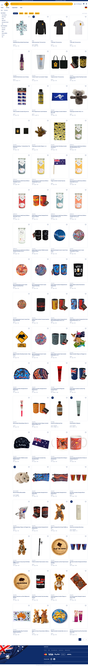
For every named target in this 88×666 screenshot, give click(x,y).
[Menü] (2, 5)
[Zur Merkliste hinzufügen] (29, 17)
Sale (21, 7)
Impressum (61, 650)
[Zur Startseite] (6, 6)
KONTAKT (46, 646)
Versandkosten (54, 650)
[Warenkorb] (86, 4)
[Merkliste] (83, 4)
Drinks (7, 7)
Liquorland (14, 7)
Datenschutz (67, 650)
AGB (49, 650)
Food (2, 7)
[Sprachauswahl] (86, 8)
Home (45, 650)
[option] (6, 15)
